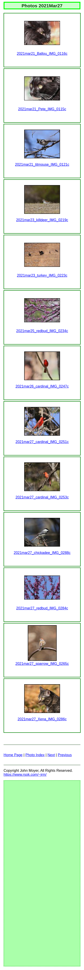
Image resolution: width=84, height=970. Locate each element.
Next (51, 755)
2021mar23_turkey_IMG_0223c (42, 275)
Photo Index (35, 755)
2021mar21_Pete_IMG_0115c (42, 109)
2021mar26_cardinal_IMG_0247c (42, 386)
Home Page (13, 755)
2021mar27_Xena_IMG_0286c (42, 719)
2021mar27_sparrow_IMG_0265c (42, 664)
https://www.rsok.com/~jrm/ (25, 774)
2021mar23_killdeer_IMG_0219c (42, 220)
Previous (65, 755)
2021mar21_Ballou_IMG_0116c (42, 53)
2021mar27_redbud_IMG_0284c (42, 608)
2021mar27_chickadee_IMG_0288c (42, 553)
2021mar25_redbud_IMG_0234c (42, 331)
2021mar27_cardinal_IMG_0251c (42, 442)
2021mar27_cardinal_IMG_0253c (42, 497)
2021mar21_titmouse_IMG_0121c (42, 164)
